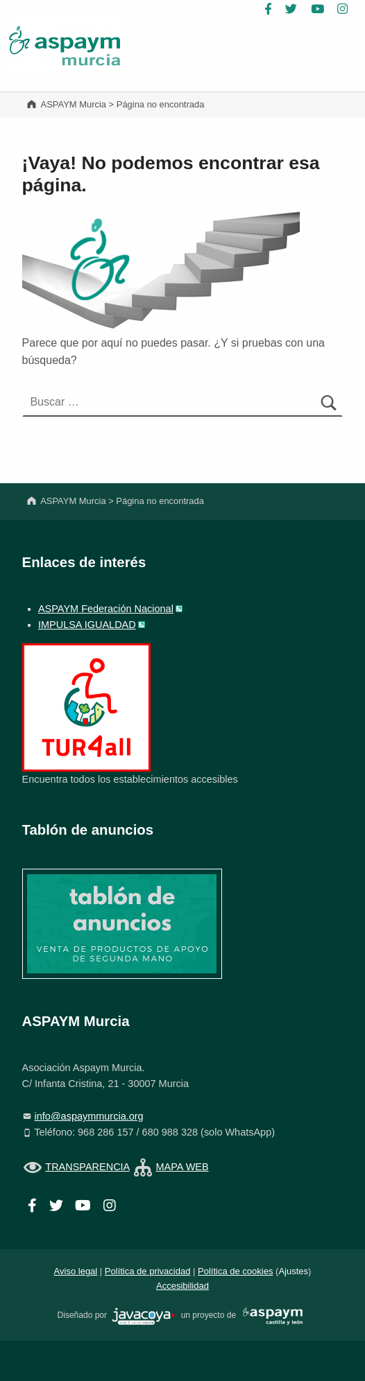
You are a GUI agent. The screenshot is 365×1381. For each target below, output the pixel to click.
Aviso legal (76, 1271)
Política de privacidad (148, 1271)
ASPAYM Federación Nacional (105, 608)
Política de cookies (235, 1271)
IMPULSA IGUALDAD (87, 624)
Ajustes (293, 1271)
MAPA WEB (182, 1166)
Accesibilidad (182, 1285)
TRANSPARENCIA (87, 1166)
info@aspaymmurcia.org (89, 1116)
